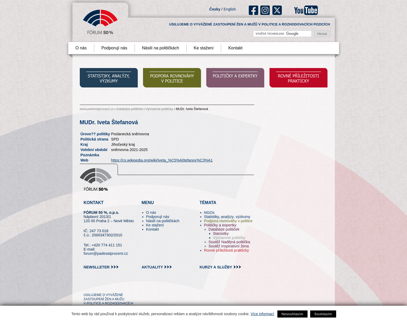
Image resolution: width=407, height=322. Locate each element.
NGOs (209, 212)
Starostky (221, 233)
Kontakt (235, 48)
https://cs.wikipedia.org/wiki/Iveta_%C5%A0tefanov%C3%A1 (162, 160)
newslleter (97, 267)
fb (253, 10)
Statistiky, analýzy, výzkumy (227, 217)
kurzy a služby (216, 267)
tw (87, 285)
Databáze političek (130, 109)
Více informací (262, 314)
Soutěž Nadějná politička (229, 242)
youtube (306, 10)
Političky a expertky (220, 225)
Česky (214, 9)
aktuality (152, 267)
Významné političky (159, 109)
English (230, 9)
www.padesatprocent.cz (97, 109)
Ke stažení (204, 48)
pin (95, 285)
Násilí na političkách (160, 48)
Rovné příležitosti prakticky (226, 250)
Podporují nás (114, 48)
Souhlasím (323, 314)
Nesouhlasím (292, 314)
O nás (81, 48)
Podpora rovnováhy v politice (228, 221)
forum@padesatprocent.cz (106, 253)
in (113, 285)
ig (265, 10)
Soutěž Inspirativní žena (229, 246)
